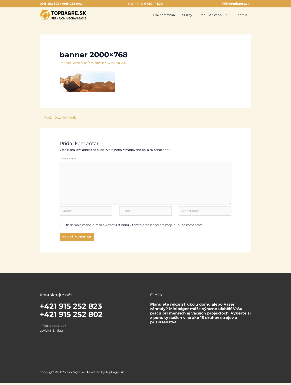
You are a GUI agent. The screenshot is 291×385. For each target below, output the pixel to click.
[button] (228, 15)
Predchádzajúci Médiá (58, 117)
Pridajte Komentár (73, 63)
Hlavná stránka (169, 15)
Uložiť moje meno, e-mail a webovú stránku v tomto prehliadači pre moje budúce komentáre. (134, 227)
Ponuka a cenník (216, 15)
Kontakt (242, 15)
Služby (191, 15)
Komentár (68, 159)
